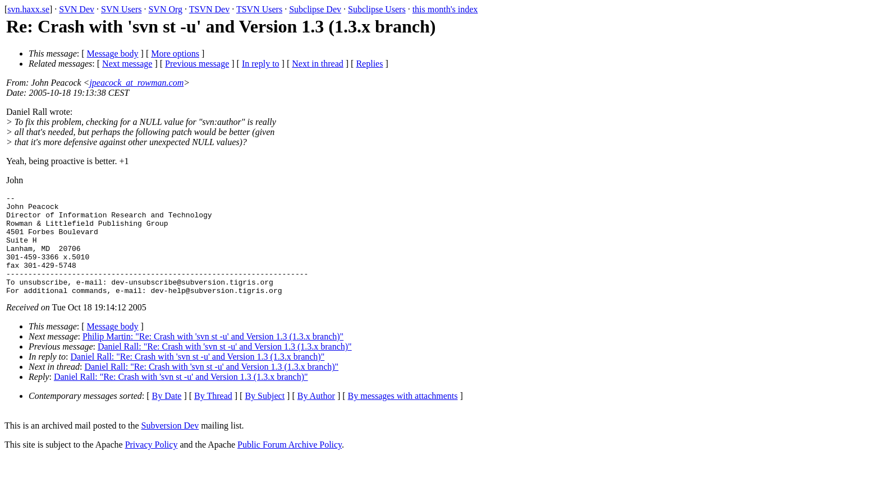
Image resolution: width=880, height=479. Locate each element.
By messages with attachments (403, 416)
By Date (167, 416)
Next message (127, 63)
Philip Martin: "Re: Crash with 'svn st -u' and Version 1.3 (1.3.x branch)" (212, 356)
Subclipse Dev (315, 9)
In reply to (260, 63)
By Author (316, 416)
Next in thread (317, 63)
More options (175, 53)
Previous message (197, 63)
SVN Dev (76, 9)
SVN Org (165, 9)
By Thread (213, 416)
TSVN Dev (209, 9)
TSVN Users (259, 9)
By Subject (265, 416)
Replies (369, 63)
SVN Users (121, 9)
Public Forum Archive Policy (289, 464)
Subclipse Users (377, 9)
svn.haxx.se (28, 9)
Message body (113, 53)
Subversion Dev (170, 445)
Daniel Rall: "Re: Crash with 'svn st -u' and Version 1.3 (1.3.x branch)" (225, 366)
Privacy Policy (151, 464)
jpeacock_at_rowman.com (136, 82)
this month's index (445, 9)
